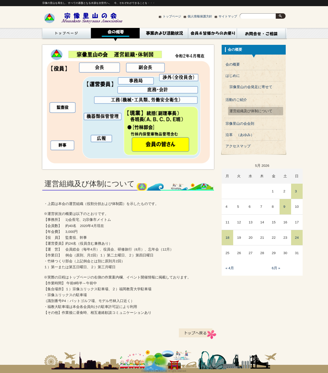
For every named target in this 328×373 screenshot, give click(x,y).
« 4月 (229, 268)
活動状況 (164, 34)
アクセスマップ (238, 146)
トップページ (172, 16)
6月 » (276, 268)
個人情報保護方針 (200, 16)
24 (297, 238)
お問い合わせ (261, 34)
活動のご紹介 (236, 100)
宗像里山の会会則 (239, 124)
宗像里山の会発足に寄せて (250, 87)
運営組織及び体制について (250, 111)
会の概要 (115, 34)
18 (227, 238)
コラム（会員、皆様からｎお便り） (212, 34)
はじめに (232, 76)
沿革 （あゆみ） (239, 135)
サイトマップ (228, 16)
